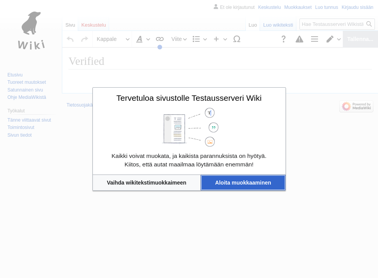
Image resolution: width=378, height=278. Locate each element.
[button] (147, 182)
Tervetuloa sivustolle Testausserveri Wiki (189, 97)
